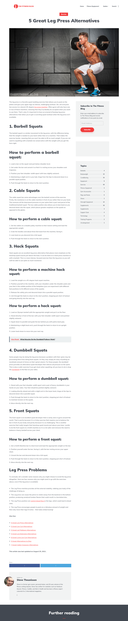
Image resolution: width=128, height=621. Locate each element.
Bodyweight (84, 174)
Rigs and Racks (85, 195)
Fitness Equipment (93, 6)
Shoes (82, 198)
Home (82, 6)
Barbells (83, 171)
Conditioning (84, 178)
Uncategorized (85, 223)
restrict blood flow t (38, 501)
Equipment (83, 181)
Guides (105, 6)
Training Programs (86, 219)
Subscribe (87, 130)
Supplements (84, 205)
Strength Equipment (86, 202)
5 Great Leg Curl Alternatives (21, 526)
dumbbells (16, 370)
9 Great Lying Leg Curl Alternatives (24, 537)
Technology (83, 216)
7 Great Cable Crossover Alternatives (24, 545)
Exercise (63, 14)
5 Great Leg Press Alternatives (22, 523)
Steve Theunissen (27, 579)
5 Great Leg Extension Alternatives (23, 534)
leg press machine (40, 107)
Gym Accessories (85, 191)
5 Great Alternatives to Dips (21, 541)
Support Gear (84, 212)
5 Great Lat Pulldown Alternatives (23, 530)
